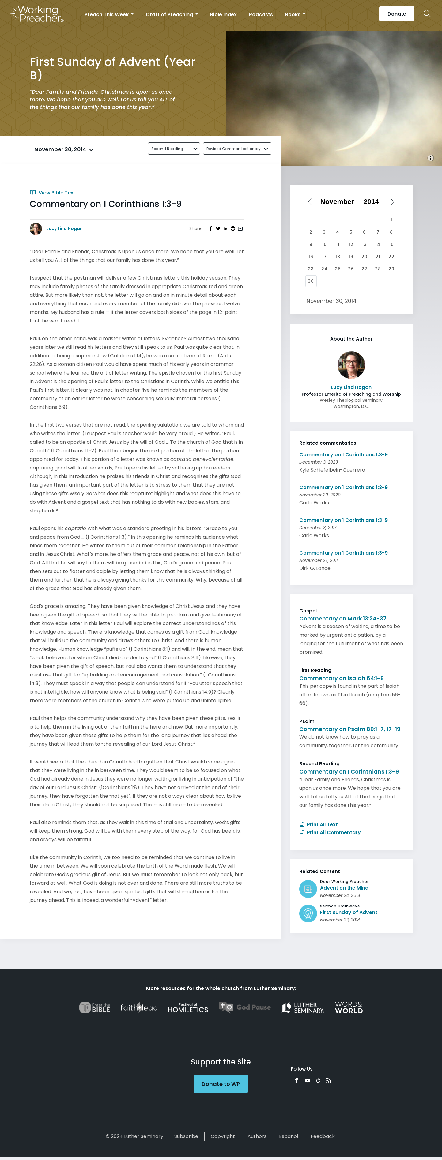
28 (378, 269)
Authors (256, 1136)
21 (378, 257)
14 (377, 244)
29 (391, 269)
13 (364, 244)
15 (391, 244)
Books (293, 14)
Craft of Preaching (170, 14)
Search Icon (427, 13)
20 (364, 257)
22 (391, 257)
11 (338, 244)
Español (288, 1136)
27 (364, 269)
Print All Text (318, 824)
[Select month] (339, 202)
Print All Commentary (330, 832)
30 (311, 281)
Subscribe (186, 1136)
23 (311, 269)
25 (338, 269)
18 (337, 257)
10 (324, 244)
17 (324, 257)
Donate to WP (221, 1084)
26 (351, 269)
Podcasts (261, 14)
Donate (396, 13)
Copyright (223, 1136)
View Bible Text (52, 192)
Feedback (323, 1136)
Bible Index (223, 14)
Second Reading (167, 148)
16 (310, 257)
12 (351, 244)
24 (324, 269)
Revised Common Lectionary (233, 148)
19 (351, 257)
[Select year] (373, 202)
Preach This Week (107, 14)
